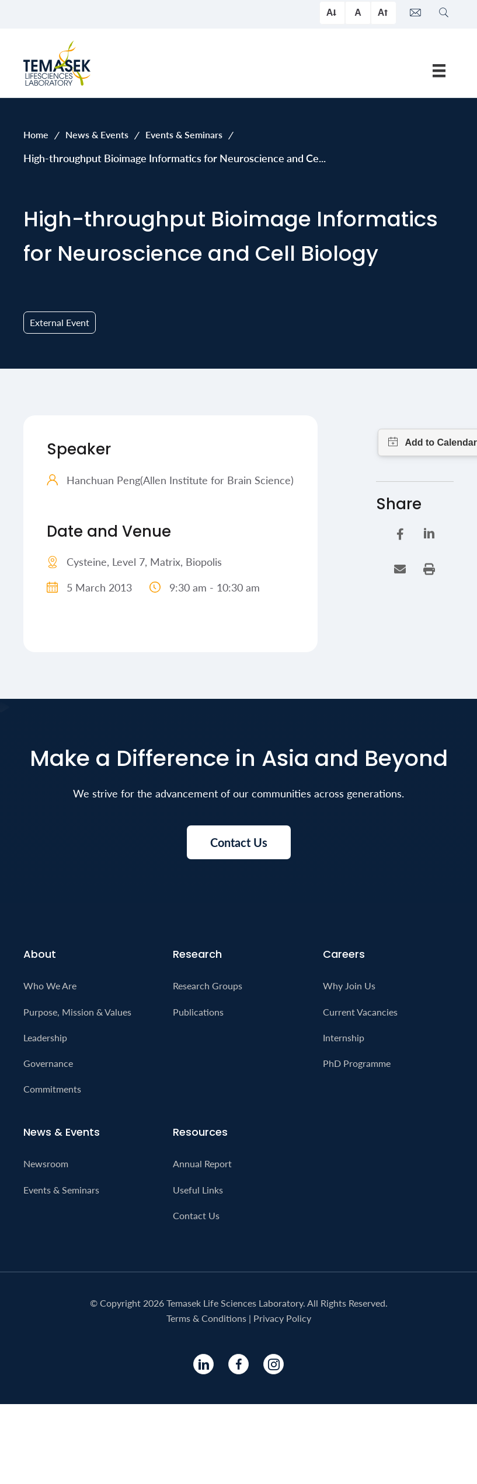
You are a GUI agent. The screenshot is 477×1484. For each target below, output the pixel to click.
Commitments (52, 1088)
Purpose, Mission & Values (77, 1011)
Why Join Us (349, 985)
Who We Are (49, 985)
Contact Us (196, 1215)
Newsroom (45, 1163)
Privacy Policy (282, 1318)
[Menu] (439, 71)
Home (35, 134)
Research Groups (207, 985)
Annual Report (202, 1163)
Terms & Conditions (206, 1318)
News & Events (96, 134)
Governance (48, 1063)
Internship (343, 1037)
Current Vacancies (360, 1011)
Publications (198, 1011)
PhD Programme (357, 1063)
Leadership (45, 1037)
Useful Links (198, 1189)
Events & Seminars (183, 134)
